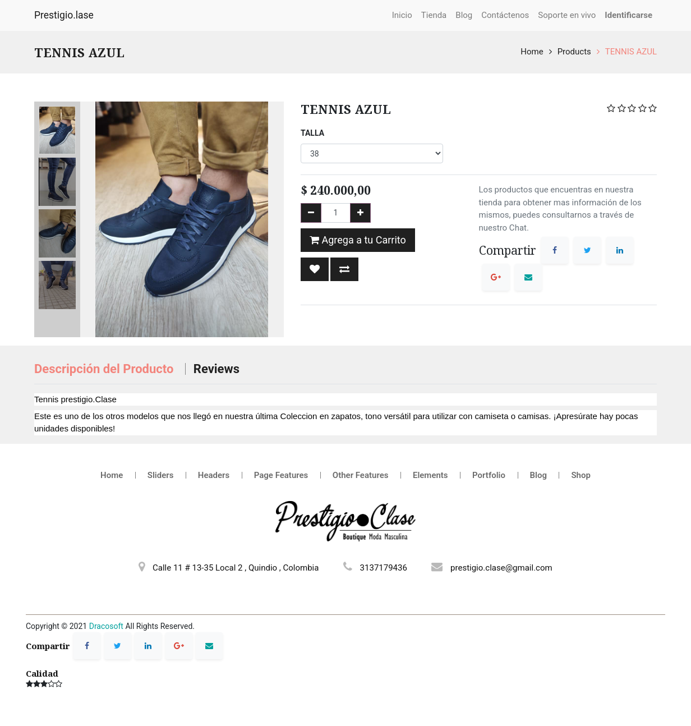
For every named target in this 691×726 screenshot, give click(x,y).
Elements (430, 475)
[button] (315, 269)
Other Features (361, 475)
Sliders (161, 475)
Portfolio (488, 475)
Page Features (281, 475)
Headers (213, 475)
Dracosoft (106, 626)
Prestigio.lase (64, 15)
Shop (580, 475)
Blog (538, 475)
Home (531, 52)
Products (574, 52)
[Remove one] (311, 213)
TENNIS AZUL (631, 52)
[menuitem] (402, 15)
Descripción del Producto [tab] (105, 369)
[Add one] (360, 213)
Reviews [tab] (216, 369)
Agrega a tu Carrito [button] (358, 240)
